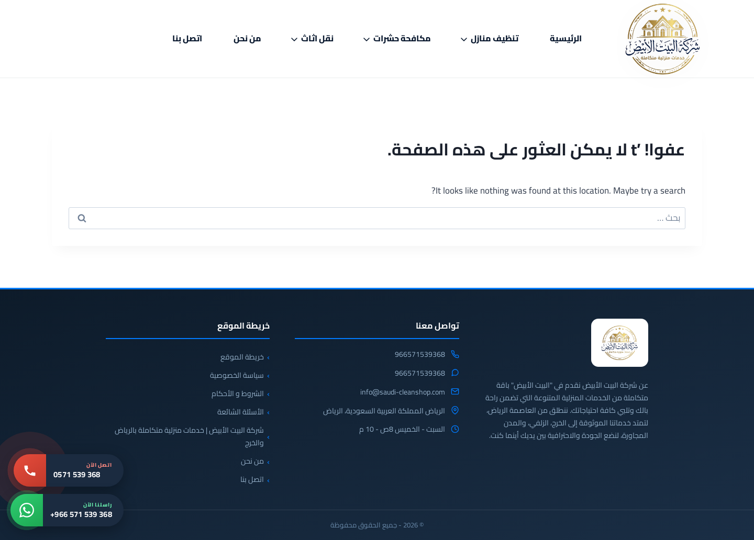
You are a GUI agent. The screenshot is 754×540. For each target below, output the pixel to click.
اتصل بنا (187, 38)
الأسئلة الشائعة (240, 412)
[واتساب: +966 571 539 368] (67, 510)
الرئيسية (566, 38)
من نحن (247, 38)
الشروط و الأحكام (238, 393)
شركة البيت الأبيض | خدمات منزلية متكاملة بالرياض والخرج (189, 436)
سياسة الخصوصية (237, 375)
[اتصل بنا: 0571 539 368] (69, 470)
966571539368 (420, 354)
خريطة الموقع (242, 357)
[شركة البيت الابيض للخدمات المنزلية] (619, 343)
